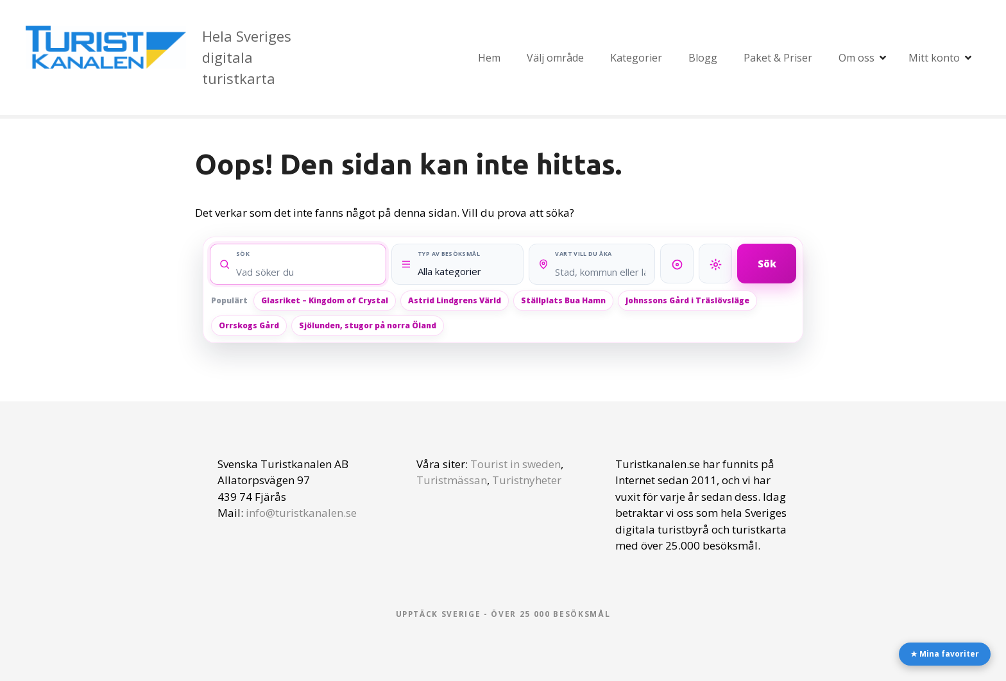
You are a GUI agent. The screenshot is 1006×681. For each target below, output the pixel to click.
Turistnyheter (526, 480)
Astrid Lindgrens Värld (454, 300)
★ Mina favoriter (944, 653)
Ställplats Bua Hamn (563, 300)
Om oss (856, 58)
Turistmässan (451, 480)
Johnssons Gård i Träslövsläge (687, 300)
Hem (489, 58)
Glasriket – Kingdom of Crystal (324, 300)
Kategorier (636, 58)
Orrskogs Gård (249, 325)
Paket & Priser (778, 58)
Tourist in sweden (515, 464)
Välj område (555, 58)
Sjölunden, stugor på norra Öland (367, 325)
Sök (767, 262)
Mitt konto (934, 58)
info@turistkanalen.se (301, 512)
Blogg (702, 58)
